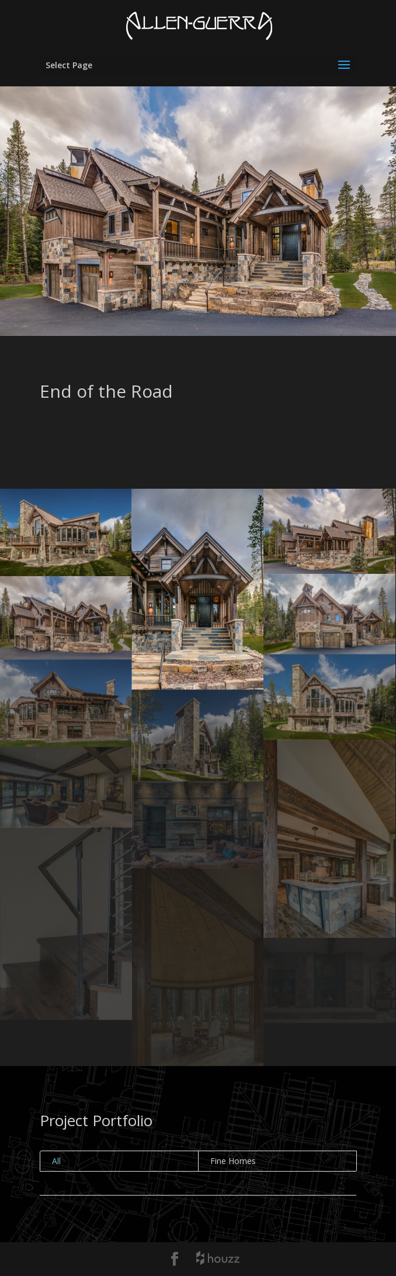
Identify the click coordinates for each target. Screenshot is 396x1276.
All (56, 1160)
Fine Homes (233, 1160)
